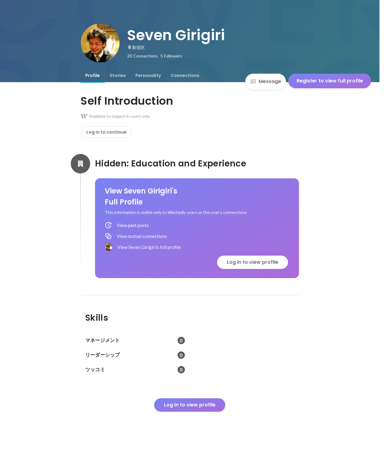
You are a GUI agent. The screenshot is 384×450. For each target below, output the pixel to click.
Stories (118, 75)
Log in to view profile (252, 262)
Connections (185, 75)
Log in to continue (107, 132)
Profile (92, 75)
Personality (148, 75)
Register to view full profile (330, 80)
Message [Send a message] (265, 81)
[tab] (92, 75)
